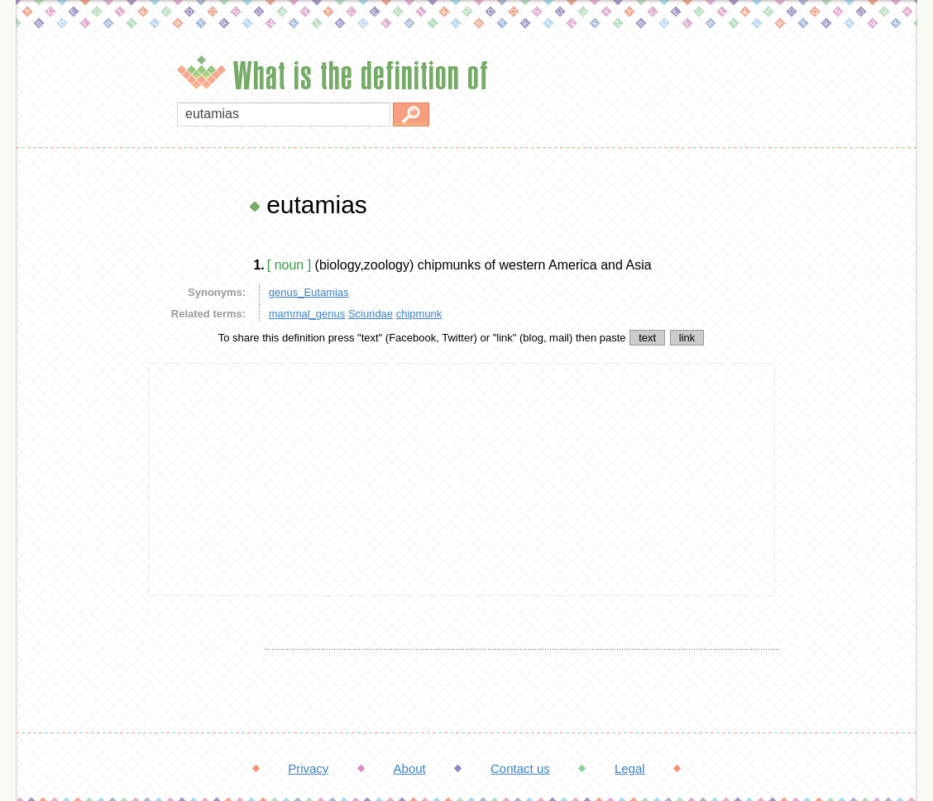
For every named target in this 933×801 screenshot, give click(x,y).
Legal (630, 768)
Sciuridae (370, 314)
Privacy (308, 768)
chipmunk (419, 314)
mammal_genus (307, 314)
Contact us (520, 768)
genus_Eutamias (309, 292)
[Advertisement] (77, 438)
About (410, 768)
